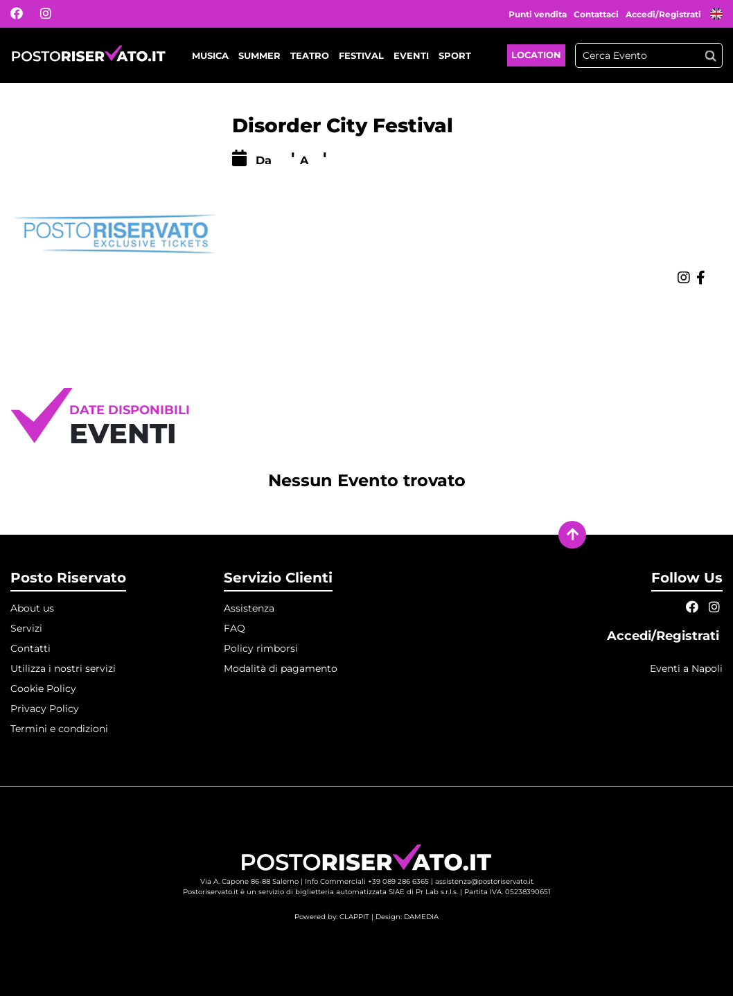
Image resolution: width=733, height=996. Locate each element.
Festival (361, 55)
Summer (259, 55)
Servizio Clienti (278, 577)
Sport (455, 55)
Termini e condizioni (59, 728)
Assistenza (249, 608)
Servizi (26, 628)
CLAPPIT (354, 916)
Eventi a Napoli (686, 668)
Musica (210, 55)
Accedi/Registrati (664, 14)
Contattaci (596, 14)
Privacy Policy (44, 708)
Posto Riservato (68, 577)
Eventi (411, 55)
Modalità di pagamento (280, 668)
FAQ (234, 628)
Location (536, 54)
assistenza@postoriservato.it (484, 881)
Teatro (309, 55)
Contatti (30, 648)
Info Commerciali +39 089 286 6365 (367, 881)
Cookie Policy (43, 688)
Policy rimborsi (261, 648)
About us (32, 608)
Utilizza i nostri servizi (63, 668)
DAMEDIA (421, 916)
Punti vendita (538, 14)
